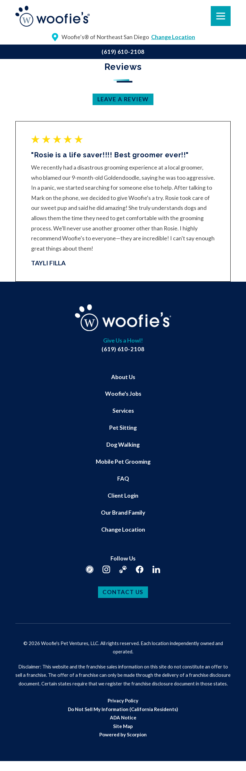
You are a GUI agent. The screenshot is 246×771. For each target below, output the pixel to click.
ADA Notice (123, 717)
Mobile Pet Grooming (123, 461)
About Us (123, 376)
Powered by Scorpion (123, 734)
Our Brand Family (123, 512)
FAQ (123, 478)
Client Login (123, 495)
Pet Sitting (123, 427)
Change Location (123, 529)
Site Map (123, 726)
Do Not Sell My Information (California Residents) (123, 709)
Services (123, 410)
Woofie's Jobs (123, 393)
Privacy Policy (123, 700)
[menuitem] (123, 377)
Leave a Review (123, 99)
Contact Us (122, 591)
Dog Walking (123, 444)
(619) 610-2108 (123, 51)
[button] (14, 757)
